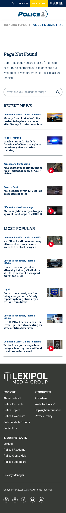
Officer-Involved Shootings (18, 207)
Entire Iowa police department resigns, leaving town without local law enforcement (23, 348)
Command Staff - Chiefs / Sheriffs (22, 114)
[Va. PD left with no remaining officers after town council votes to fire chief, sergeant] (54, 240)
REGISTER (24, 3)
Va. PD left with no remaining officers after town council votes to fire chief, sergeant (23, 244)
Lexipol (27, 489)
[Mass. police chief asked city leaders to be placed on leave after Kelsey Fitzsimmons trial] (54, 117)
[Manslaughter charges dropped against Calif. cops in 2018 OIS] (54, 210)
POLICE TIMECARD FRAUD (48, 25)
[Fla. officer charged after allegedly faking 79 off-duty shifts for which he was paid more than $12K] (54, 263)
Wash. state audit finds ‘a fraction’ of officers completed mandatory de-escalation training (23, 146)
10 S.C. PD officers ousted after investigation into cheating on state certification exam (23, 325)
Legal (7, 289)
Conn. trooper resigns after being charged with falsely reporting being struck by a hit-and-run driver (21, 298)
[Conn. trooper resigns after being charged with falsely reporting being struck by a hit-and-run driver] (54, 292)
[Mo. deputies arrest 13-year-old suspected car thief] (54, 190)
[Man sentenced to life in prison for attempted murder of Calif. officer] (54, 167)
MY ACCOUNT (39, 3)
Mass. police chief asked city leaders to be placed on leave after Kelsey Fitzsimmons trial (23, 121)
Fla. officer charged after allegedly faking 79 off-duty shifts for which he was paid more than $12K (22, 271)
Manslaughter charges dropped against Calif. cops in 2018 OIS (23, 212)
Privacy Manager (14, 475)
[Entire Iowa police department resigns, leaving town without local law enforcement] (54, 344)
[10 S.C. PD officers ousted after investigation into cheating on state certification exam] (54, 318)
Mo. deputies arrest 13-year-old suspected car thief (23, 192)
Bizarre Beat (11, 187)
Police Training (12, 137)
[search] (29, 92)
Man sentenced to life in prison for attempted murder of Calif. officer (23, 170)
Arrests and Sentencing (17, 164)
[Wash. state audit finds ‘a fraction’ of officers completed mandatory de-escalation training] (54, 140)
